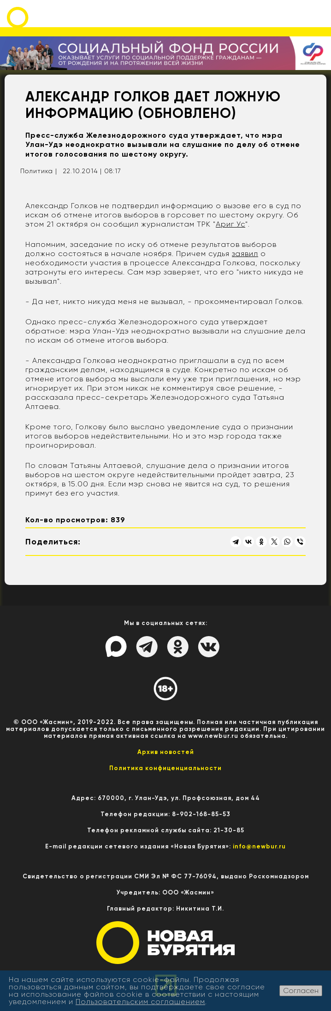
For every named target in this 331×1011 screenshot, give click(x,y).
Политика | (38, 171)
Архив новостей (165, 751)
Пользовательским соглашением (140, 1001)
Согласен (301, 990)
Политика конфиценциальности (165, 768)
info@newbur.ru (259, 846)
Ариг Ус (230, 224)
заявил (245, 253)
